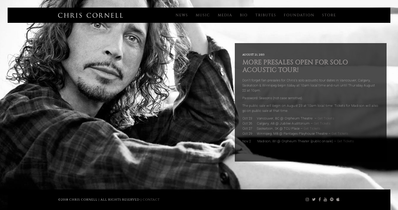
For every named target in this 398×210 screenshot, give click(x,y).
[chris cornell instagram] (307, 199)
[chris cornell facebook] (320, 199)
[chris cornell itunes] (338, 199)
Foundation (299, 15)
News (182, 15)
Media (225, 15)
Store (329, 15)
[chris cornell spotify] (332, 199)
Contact (151, 200)
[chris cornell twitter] (314, 199)
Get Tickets (326, 118)
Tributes (265, 15)
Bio (244, 15)
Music (203, 15)
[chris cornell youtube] (325, 199)
